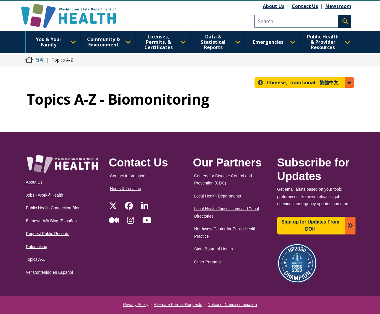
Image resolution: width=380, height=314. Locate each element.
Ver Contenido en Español (49, 272)
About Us (273, 6)
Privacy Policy (135, 304)
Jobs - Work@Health (44, 195)
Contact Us (305, 6)
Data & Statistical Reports (221, 42)
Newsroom (338, 6)
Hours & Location (125, 189)
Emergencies (274, 42)
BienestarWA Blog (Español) (51, 221)
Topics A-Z (35, 259)
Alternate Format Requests (178, 304)
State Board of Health (213, 249)
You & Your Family (56, 42)
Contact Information (128, 176)
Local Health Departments (217, 196)
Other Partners (207, 262)
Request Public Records (47, 234)
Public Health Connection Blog (53, 208)
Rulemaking (36, 247)
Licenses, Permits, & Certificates (165, 42)
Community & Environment (109, 42)
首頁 (39, 60)
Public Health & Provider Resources (328, 42)
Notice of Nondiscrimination (232, 304)
